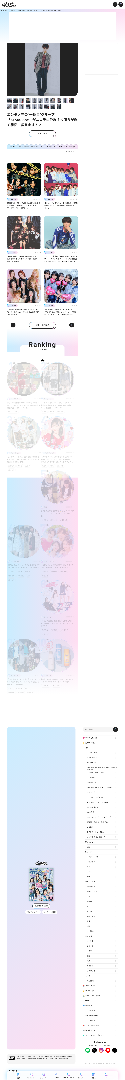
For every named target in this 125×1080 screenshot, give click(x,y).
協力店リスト (89, 1030)
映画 (88, 956)
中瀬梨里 (45, 630)
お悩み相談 (91, 887)
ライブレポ (91, 971)
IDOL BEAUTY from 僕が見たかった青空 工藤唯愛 (102, 768)
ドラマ (89, 951)
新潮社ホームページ (105, 1058)
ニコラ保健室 (90, 1011)
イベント (90, 941)
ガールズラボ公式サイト (93, 1035)
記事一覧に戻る (42, 325)
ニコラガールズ (61, 147)
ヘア (88, 867)
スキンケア (46, 686)
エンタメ (81, 1076)
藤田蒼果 (31, 692)
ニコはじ (90, 827)
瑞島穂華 (11, 576)
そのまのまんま (93, 807)
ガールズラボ (13, 412)
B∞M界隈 (90, 812)
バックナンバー (33, 913)
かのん (10, 688)
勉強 (88, 877)
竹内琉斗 (45, 576)
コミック (90, 946)
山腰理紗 (55, 571)
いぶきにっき (92, 753)
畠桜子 (28, 466)
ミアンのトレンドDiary (95, 832)
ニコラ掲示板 (90, 1020)
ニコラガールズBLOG (49, 520)
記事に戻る (42, 133)
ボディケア (57, 686)
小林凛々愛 (64, 520)
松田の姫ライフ (93, 783)
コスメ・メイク (93, 857)
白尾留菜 (21, 576)
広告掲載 (103, 1056)
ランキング (88, 991)
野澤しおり (46, 634)
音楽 (6, 10)
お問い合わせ (93, 1058)
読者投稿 (87, 1006)
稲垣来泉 (35, 147)
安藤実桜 (19, 688)
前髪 (50, 147)
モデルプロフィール (92, 996)
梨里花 (44, 412)
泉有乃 (52, 466)
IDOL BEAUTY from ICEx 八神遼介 (100, 787)
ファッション (31, 1076)
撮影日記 (90, 981)
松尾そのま (24, 147)
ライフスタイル (68, 1075)
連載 (18, 1076)
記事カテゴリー (90, 743)
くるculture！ (92, 758)
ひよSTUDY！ (92, 778)
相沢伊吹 (11, 692)
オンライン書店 (50, 913)
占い (106, 1075)
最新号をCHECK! (41, 907)
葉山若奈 (61, 466)
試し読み (90, 931)
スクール (56, 1075)
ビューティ (44, 1076)
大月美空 (11, 571)
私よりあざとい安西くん (96, 837)
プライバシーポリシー (91, 1056)
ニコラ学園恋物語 (91, 1025)
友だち (89, 911)
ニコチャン (91, 966)
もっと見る (70, 151)
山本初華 (11, 466)
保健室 (89, 901)
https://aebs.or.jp (63, 1060)
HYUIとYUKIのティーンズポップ (99, 817)
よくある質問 (112, 1056)
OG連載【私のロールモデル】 (98, 822)
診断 (88, 926)
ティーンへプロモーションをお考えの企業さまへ (100, 1060)
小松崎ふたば (75, 147)
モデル (93, 1076)
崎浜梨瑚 (55, 630)
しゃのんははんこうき (95, 773)
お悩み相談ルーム (92, 1016)
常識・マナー (92, 916)
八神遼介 (45, 571)
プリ (43, 147)
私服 (29, 576)
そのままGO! (91, 763)
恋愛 (88, 921)
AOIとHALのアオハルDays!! (97, 802)
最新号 (87, 1001)
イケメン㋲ (91, 792)
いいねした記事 (90, 738)
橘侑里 (52, 412)
